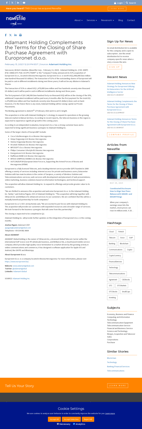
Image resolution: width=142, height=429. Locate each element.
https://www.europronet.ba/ (17, 261)
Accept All (54, 419)
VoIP (131, 237)
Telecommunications (117, 273)
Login (118, 2)
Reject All (88, 419)
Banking (112, 243)
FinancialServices (115, 261)
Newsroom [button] (107, 20)
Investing (112, 297)
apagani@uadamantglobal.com (18, 227)
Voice (122, 237)
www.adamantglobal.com (23, 265)
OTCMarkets (121, 285)
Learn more (110, 413)
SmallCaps (126, 291)
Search (131, 2)
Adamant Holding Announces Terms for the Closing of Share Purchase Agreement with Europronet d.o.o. (122, 122)
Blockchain (124, 243)
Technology (113, 267)
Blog (120, 20)
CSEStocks (126, 279)
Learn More (117, 9)
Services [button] (92, 20)
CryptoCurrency (115, 255)
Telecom (112, 237)
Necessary (63, 424)
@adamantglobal (20, 268)
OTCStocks (113, 291)
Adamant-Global (20, 271)
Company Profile (121, 134)
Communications (115, 249)
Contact (131, 20)
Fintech (121, 231)
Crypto (129, 249)
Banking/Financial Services (118, 366)
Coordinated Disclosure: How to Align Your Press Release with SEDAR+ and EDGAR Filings (121, 192)
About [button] (79, 20)
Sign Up (114, 67)
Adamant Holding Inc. (60, 64)
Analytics (79, 424)
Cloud (111, 231)
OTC (110, 285)
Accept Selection (71, 419)
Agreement (113, 279)
